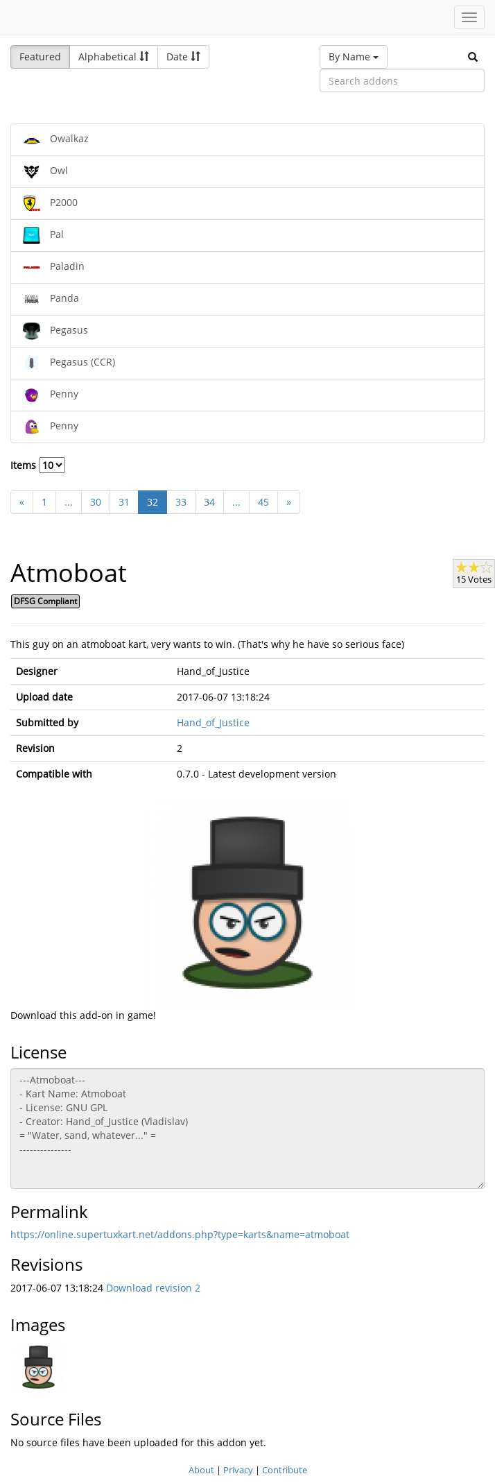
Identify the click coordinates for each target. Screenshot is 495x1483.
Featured (40, 56)
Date (183, 56)
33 (180, 501)
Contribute (284, 1470)
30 (95, 501)
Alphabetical (113, 56)
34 (209, 501)
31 (124, 501)
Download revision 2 (153, 1287)
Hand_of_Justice (213, 722)
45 (263, 501)
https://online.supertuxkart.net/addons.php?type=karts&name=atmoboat (179, 1234)
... (68, 501)
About (201, 1470)
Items (37, 465)
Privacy (238, 1470)
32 (152, 501)
